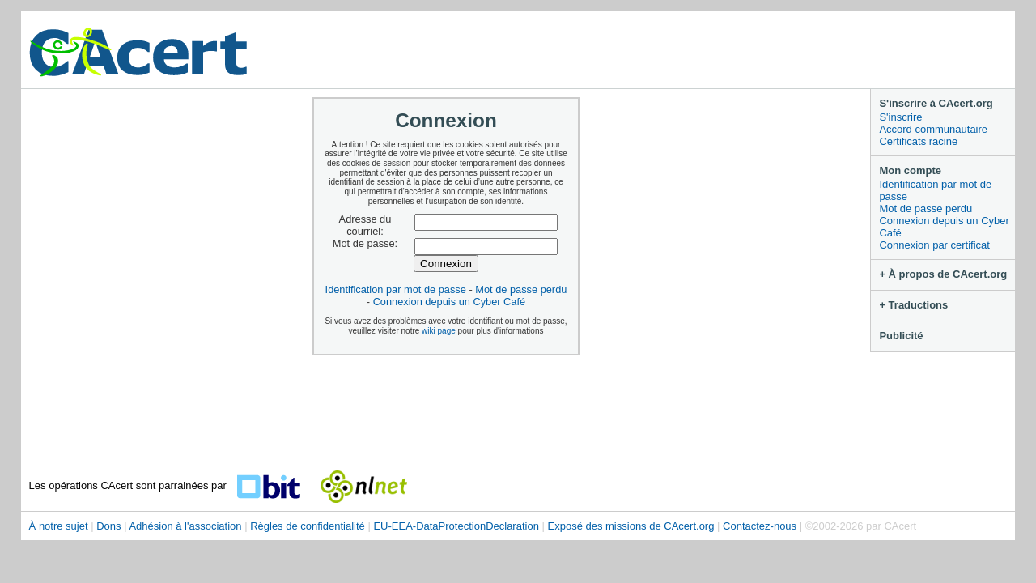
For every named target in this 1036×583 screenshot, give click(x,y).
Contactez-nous (759, 526)
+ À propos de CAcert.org (943, 274)
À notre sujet (58, 526)
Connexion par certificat (934, 245)
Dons (108, 526)
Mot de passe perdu (925, 208)
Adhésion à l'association (185, 526)
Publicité (901, 336)
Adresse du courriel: (365, 225)
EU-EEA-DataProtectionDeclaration (455, 526)
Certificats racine (918, 141)
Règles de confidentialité (307, 526)
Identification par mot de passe (935, 190)
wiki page (439, 330)
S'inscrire (900, 117)
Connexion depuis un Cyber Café (943, 227)
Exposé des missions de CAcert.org (631, 526)
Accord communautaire (933, 129)
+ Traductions (913, 305)
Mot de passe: (365, 243)
